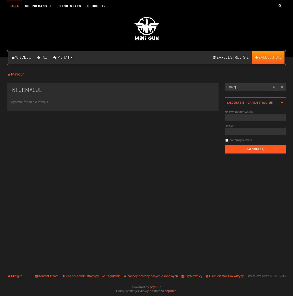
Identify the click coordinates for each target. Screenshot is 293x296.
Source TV (96, 6)
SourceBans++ (38, 6)
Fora (14, 6)
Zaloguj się (235, 103)
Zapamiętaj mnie (240, 140)
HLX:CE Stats (69, 6)
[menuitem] (42, 57)
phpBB (154, 287)
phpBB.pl (171, 291)
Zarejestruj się (260, 103)
